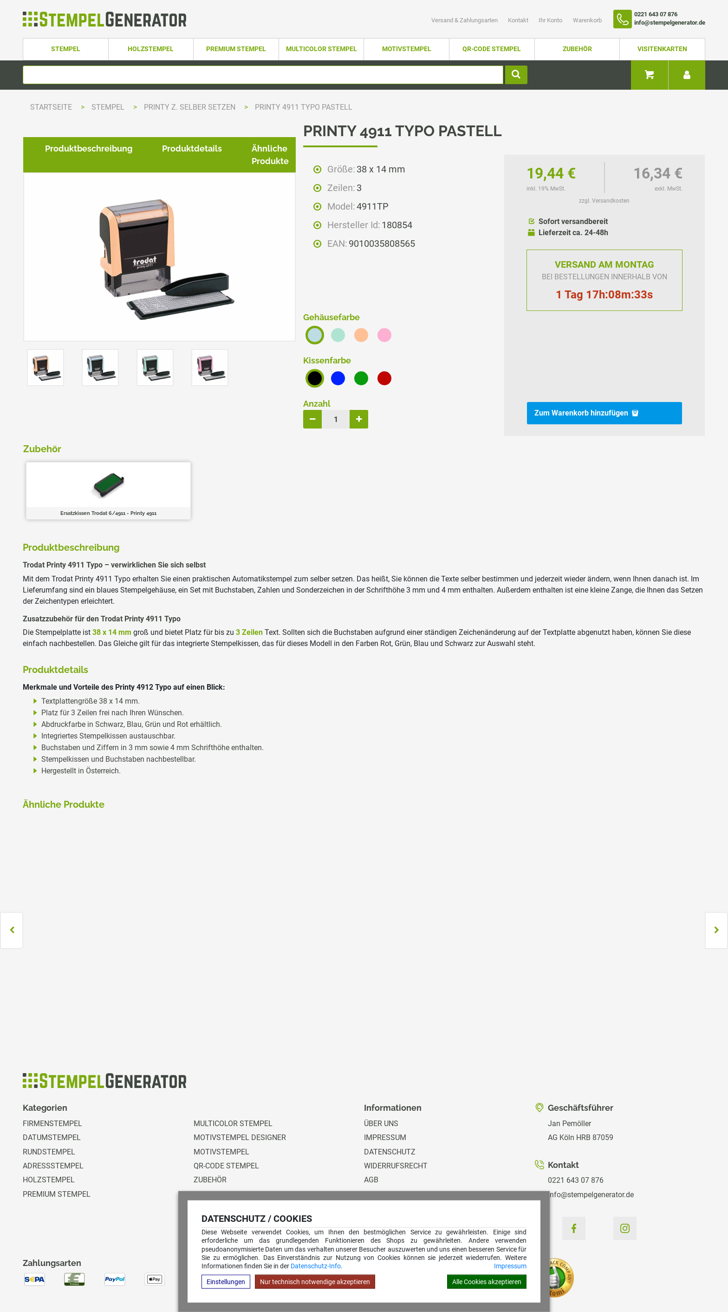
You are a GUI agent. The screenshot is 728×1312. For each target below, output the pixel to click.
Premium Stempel (236, 49)
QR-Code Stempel (491, 49)
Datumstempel (52, 1087)
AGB (371, 1130)
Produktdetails (184, 466)
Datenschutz (390, 1102)
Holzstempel (151, 49)
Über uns (381, 1073)
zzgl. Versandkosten (604, 201)
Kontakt (519, 20)
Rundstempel (49, 1102)
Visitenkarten (662, 49)
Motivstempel (406, 49)
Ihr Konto (551, 20)
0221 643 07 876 (576, 1130)
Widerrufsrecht (396, 1116)
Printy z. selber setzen (190, 107)
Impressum (510, 1266)
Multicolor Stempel (321, 49)
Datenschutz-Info (316, 1266)
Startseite (51, 107)
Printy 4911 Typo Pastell (303, 107)
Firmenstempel (52, 1073)
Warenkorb (587, 20)
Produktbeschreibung (81, 466)
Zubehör (577, 49)
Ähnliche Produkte (281, 466)
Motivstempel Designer (240, 1087)
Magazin (380, 1186)
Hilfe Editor (41, 1274)
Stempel (65, 49)
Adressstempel (53, 1116)
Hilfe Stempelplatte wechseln (639, 1274)
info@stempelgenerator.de (591, 1145)
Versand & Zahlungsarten (465, 20)
